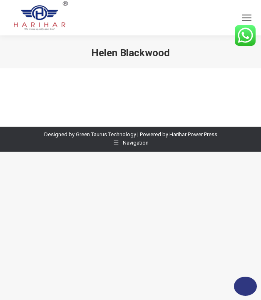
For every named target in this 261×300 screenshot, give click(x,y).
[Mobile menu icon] (247, 18)
